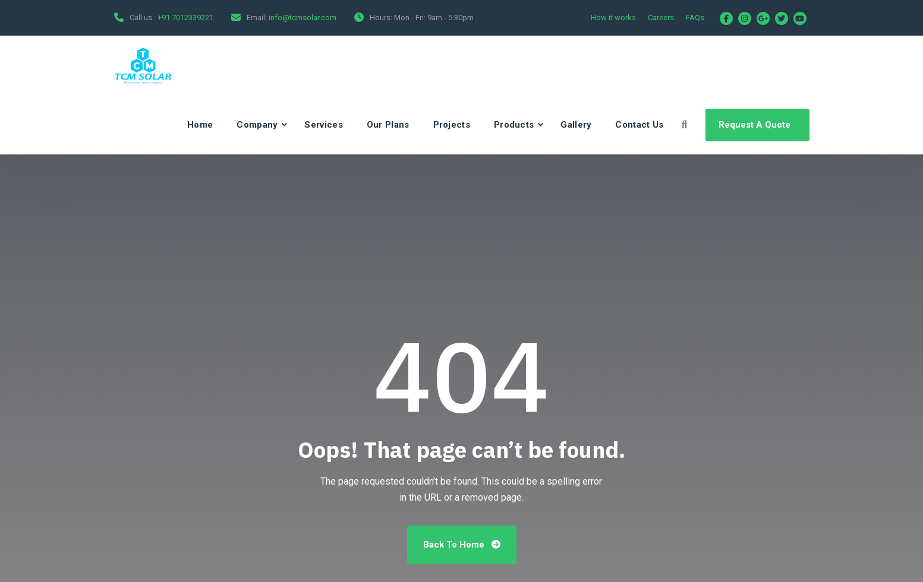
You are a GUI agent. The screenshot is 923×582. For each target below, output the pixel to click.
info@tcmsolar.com (302, 17)
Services (323, 124)
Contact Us (639, 124)
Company (257, 124)
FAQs (695, 17)
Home (200, 124)
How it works (613, 17)
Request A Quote (756, 124)
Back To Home (461, 544)
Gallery (575, 124)
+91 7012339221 (185, 17)
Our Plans (388, 124)
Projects (451, 124)
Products (514, 124)
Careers (661, 17)
